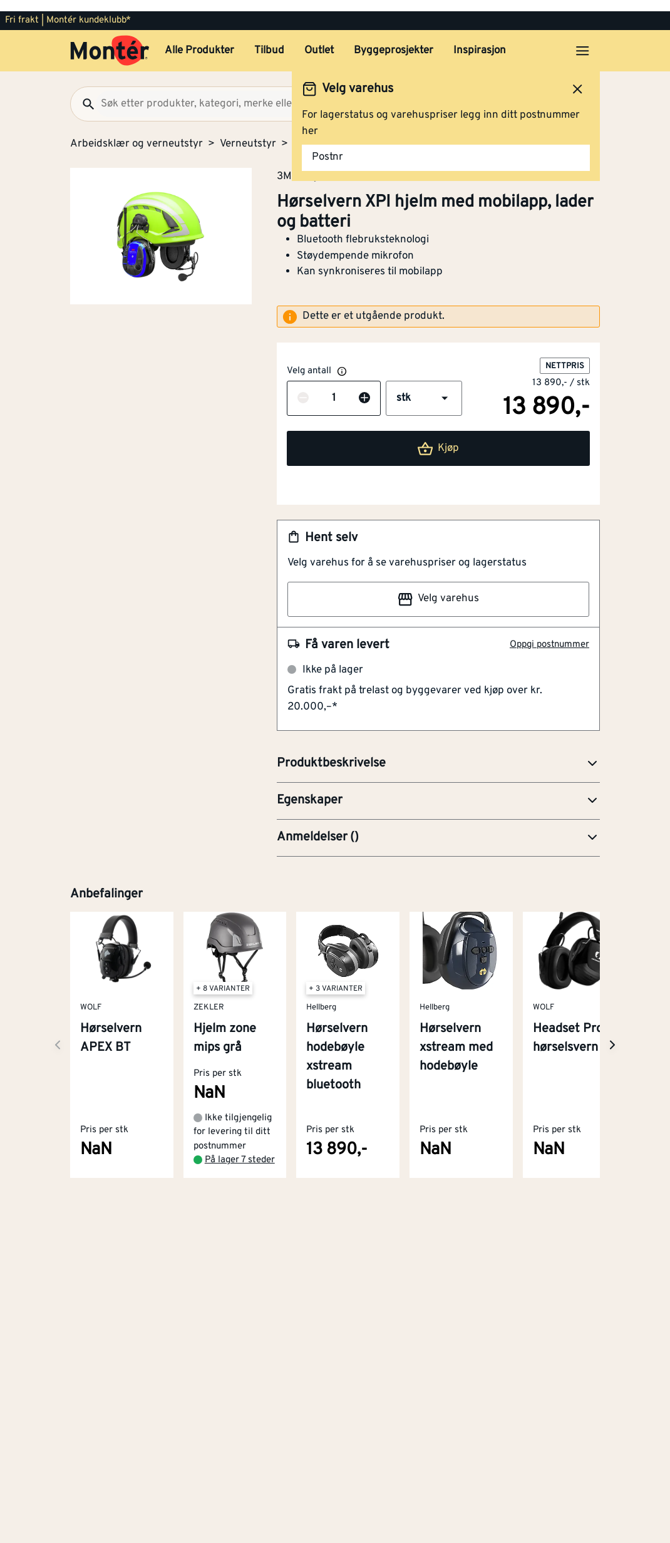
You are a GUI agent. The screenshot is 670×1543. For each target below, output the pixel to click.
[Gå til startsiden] (110, 39)
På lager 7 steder (240, 1149)
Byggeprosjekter (393, 39)
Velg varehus (438, 588)
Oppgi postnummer (549, 633)
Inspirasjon (479, 39)
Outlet (319, 39)
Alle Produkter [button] (199, 39)
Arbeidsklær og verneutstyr (136, 133)
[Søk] (83, 93)
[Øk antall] (364, 387)
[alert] (438, 305)
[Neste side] (57, 1033)
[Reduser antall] (303, 387)
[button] (424, 387)
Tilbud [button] (269, 39)
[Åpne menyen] (582, 39)
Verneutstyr (248, 133)
